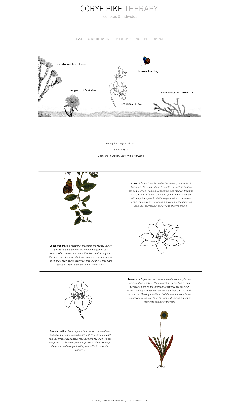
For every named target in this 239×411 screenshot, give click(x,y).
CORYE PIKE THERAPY (111, 401)
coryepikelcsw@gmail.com (120, 143)
